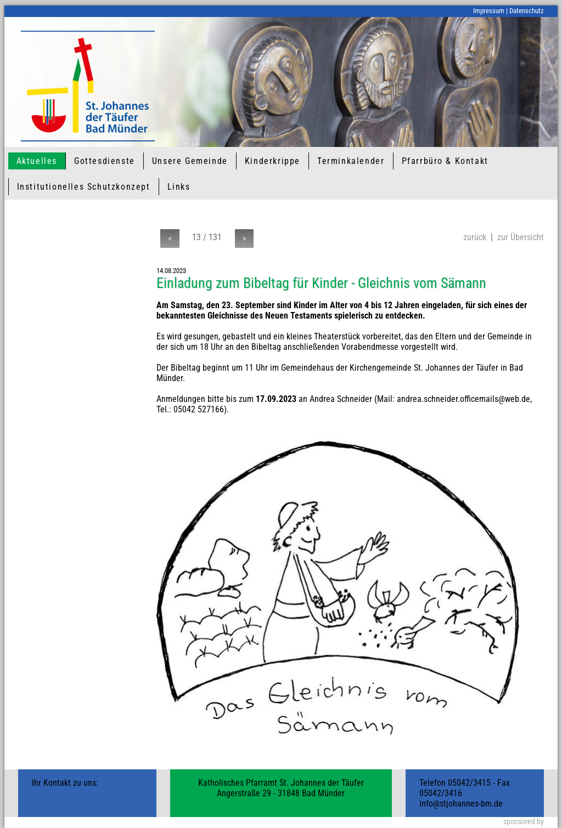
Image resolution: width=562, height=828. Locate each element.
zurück (474, 237)
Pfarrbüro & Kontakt (445, 161)
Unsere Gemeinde (190, 161)
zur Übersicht (520, 237)
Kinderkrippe (272, 161)
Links (178, 187)
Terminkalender (350, 161)
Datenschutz (526, 11)
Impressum (488, 11)
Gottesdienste (104, 161)
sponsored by (523, 821)
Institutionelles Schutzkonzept (83, 187)
